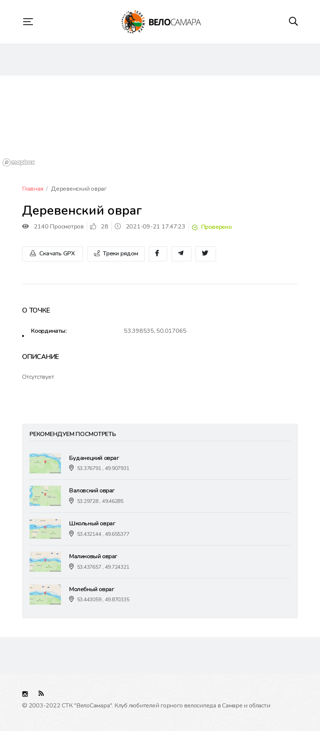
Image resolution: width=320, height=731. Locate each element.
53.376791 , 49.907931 (103, 468)
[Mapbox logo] (18, 162)
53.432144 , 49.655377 (103, 534)
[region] (160, 122)
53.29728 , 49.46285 (100, 501)
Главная (32, 189)
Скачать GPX (52, 254)
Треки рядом (116, 254)
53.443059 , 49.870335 (103, 599)
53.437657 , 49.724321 (103, 567)
